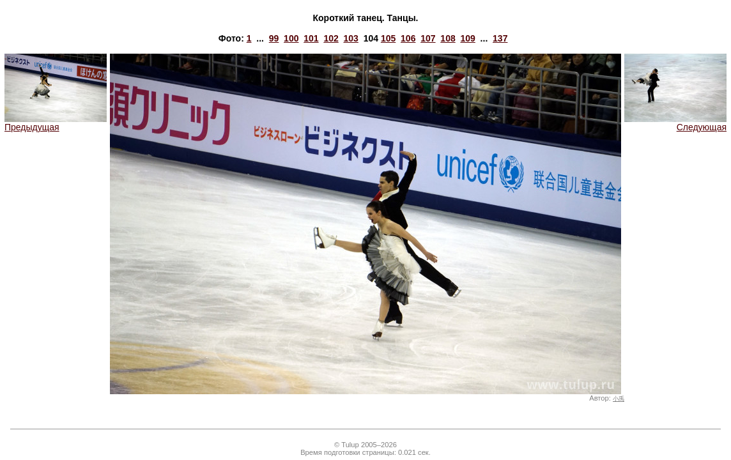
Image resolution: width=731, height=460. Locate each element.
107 (427, 38)
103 (351, 38)
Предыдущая (55, 123)
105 (388, 38)
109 (467, 38)
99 (274, 38)
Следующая (675, 123)
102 (330, 38)
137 (500, 38)
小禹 (618, 398)
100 (291, 38)
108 (447, 38)
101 (311, 38)
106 (408, 38)
